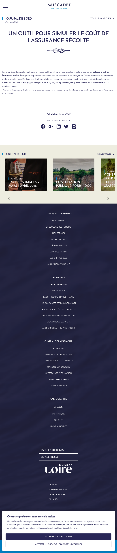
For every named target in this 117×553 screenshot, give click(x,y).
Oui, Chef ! (59, 420)
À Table (58, 406)
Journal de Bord (58, 489)
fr (50, 499)
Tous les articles (100, 18)
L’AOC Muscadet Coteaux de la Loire (58, 303)
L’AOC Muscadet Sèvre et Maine (58, 297)
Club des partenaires (58, 379)
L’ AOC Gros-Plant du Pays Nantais (58, 328)
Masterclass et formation (58, 373)
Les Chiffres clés (58, 258)
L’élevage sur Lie (59, 246)
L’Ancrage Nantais (58, 252)
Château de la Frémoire (58, 341)
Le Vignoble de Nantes (58, 213)
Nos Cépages (58, 233)
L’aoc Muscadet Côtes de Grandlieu (58, 309)
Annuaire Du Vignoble (58, 264)
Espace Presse (49, 456)
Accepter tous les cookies (58, 536)
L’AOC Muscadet (58, 291)
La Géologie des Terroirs (58, 227)
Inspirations (58, 414)
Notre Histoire (58, 239)
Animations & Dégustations (58, 355)
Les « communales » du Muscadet (58, 316)
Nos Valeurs (58, 221)
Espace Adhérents (52, 450)
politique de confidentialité (66, 528)
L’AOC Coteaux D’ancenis (59, 322)
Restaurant (58, 348)
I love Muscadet (58, 426)
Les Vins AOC (58, 277)
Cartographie (58, 398)
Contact (54, 484)
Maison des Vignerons (58, 367)
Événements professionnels (58, 361)
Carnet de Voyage (58, 386)
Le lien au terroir (58, 284)
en (56, 499)
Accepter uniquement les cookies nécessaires (58, 544)
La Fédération (57, 494)
